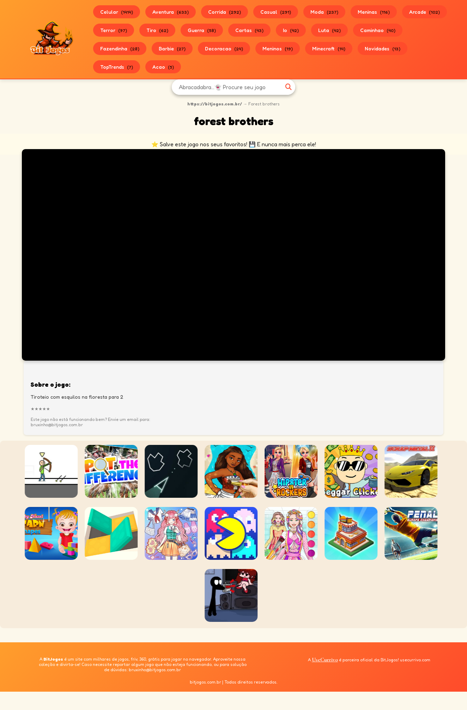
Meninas (374, 12)
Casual (275, 12)
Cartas (249, 30)
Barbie (172, 48)
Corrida (224, 12)
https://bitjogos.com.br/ (214, 103)
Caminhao (377, 30)
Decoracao (224, 48)
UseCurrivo (325, 659)
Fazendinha (119, 48)
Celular (116, 12)
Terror (113, 30)
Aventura (170, 12)
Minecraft (328, 48)
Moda (324, 12)
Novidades (382, 48)
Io (291, 30)
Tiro (157, 30)
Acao (163, 67)
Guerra (202, 30)
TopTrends (116, 67)
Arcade (424, 12)
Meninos (277, 48)
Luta (329, 30)
